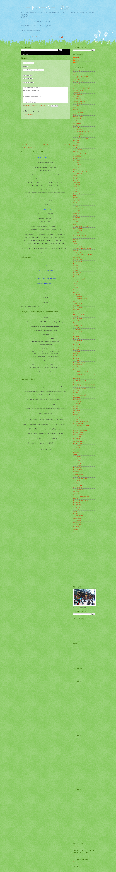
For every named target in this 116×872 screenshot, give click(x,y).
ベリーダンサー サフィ (79, 272)
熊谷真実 (75, 178)
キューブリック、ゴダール (80, 380)
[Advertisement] (45, 131)
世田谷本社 (76, 292)
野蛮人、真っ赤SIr (78, 228)
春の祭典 (75, 392)
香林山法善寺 (76, 184)
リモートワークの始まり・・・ (81, 112)
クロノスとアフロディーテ (80, 478)
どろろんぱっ (76, 83)
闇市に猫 (75, 281)
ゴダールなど (76, 327)
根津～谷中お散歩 (77, 259)
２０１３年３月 (77, 360)
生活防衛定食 (76, 294)
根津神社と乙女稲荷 (78, 432)
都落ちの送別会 (77, 123)
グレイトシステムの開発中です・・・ (82, 496)
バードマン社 (60, 37)
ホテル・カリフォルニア (79, 153)
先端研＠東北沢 (77, 522)
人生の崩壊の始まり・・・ (80, 94)
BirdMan (77, 57)
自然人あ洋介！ (77, 358)
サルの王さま (76, 351)
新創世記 (75, 529)
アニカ (75, 334)
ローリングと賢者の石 (79, 134)
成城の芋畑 (76, 213)
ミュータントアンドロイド (80, 246)
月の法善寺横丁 (77, 182)
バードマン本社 (77, 403)
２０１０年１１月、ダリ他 (80, 298)
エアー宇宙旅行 (77, 329)
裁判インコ (76, 79)
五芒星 (75, 342)
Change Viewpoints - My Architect (81, 417)
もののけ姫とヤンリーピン (80, 325)
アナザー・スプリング (79, 230)
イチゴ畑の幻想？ (77, 99)
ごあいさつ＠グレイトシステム (81, 425)
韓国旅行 (75, 110)
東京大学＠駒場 (77, 520)
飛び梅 (75, 215)
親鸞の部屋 (76, 349)
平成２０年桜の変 (77, 173)
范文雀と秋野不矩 (77, 261)
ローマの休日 (76, 127)
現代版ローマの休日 (78, 474)
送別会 (75, 107)
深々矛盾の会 (76, 345)
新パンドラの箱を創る (79, 423)
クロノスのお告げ (77, 480)
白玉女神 (75, 180)
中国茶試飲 (76, 309)
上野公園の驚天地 (77, 257)
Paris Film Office (77, 378)
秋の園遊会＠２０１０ (79, 364)
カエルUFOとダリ (77, 307)
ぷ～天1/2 (75, 206)
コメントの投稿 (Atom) (29, 147)
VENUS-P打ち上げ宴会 (79, 101)
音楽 (74, 72)
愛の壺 (75, 169)
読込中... (75, 846)
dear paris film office (78, 441)
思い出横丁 (76, 270)
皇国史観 (75, 197)
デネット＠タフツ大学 (79, 461)
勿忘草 (75, 85)
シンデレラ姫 (76, 447)
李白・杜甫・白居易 (78, 340)
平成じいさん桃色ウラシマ (80, 303)
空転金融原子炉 (77, 156)
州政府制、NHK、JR (78, 483)
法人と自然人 (76, 160)
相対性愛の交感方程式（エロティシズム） (84, 132)
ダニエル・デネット (78, 252)
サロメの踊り (76, 509)
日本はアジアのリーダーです (80, 500)
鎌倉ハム (75, 74)
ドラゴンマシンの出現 (79, 105)
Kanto (51, 37)
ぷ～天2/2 (75, 202)
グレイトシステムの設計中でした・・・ (83, 88)
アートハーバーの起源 (79, 279)
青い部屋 (75, 268)
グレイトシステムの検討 (79, 395)
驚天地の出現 (76, 502)
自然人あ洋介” (77, 338)
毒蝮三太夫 (76, 151)
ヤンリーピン (76, 136)
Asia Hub (35, 37)
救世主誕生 (76, 305)
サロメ (75, 237)
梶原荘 (75, 263)
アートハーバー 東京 (45, 7)
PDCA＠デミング (77, 443)
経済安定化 (76, 491)
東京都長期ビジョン (78, 472)
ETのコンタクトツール (79, 450)
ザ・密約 (75, 513)
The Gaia (26, 37)
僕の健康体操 (76, 397)
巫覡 (74, 224)
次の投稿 (24, 144)
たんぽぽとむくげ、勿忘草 (80, 430)
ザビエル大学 (76, 412)
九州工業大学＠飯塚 (78, 516)
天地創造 (75, 287)
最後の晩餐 (76, 336)
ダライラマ (76, 320)
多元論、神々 (76, 191)
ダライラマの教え (77, 318)
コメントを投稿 (29, 114)
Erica (74, 195)
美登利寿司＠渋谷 (77, 524)
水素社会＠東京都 (77, 469)
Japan (43, 37)
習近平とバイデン (77, 70)
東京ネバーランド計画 (79, 362)
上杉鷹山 (75, 121)
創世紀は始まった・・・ (79, 487)
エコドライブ (76, 162)
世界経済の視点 (77, 505)
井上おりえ (76, 142)
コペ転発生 (76, 222)
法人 (74, 323)
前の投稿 (67, 144)
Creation (75, 454)
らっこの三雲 (76, 193)
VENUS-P (75, 316)
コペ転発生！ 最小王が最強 (80, 77)
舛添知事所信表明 (77, 467)
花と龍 (75, 189)
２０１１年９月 (77, 465)
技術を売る (76, 353)
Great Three (76, 452)
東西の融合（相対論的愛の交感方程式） (83, 248)
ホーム (45, 144)
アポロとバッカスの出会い (80, 235)
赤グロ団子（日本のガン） (80, 90)
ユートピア (76, 531)
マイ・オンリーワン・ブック (80, 138)
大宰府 (75, 219)
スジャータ (76, 369)
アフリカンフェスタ (78, 331)
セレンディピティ (77, 458)
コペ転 (75, 283)
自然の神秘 (76, 233)
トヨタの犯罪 (76, 211)
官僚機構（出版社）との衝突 (80, 226)
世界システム (76, 498)
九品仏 (75, 382)
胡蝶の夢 (75, 158)
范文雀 (75, 175)
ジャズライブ (76, 507)
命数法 (75, 186)
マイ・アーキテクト (78, 296)
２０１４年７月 (77, 445)
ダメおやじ (76, 147)
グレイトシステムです (79, 485)
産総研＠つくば (77, 518)
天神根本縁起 (76, 92)
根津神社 (75, 265)
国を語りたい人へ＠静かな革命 (81, 421)
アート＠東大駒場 (77, 463)
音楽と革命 (76, 347)
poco (76, 62)
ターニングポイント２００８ (80, 312)
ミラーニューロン (77, 476)
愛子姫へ (75, 356)
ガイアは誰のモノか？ (79, 489)
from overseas (76, 276)
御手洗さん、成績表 (78, 116)
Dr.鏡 (74, 241)
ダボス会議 (76, 494)
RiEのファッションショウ (79, 314)
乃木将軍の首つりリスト (79, 103)
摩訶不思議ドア (77, 399)
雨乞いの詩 (76, 274)
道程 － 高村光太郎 (79, 434)
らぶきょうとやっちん (79, 208)
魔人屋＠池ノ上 (77, 527)
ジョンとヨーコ (77, 164)
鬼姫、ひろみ (76, 200)
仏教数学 (75, 367)
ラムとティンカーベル (79, 167)
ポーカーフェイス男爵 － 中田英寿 (82, 254)
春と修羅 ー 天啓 (78, 81)
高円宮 (75, 285)
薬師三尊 (75, 145)
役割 (74, 114)
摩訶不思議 (76, 140)
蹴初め (75, 290)
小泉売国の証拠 (77, 118)
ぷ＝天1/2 (75, 204)
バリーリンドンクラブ (79, 129)
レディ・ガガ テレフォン (80, 171)
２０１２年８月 (77, 456)
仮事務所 (75, 406)
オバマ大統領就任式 (78, 149)
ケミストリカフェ (77, 436)
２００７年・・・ (77, 428)
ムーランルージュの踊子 (79, 388)
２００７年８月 (77, 401)
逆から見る (76, 96)
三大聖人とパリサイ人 (79, 419)
